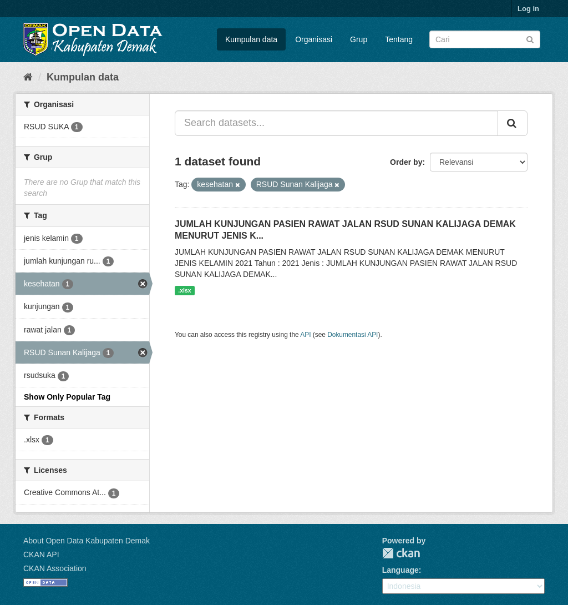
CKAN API (41, 554)
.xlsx (184, 290)
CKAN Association (55, 568)
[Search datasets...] (336, 123)
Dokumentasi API (352, 335)
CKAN (401, 553)
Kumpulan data (251, 39)
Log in (528, 8)
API (305, 335)
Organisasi (313, 39)
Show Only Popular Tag (67, 396)
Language (400, 570)
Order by (406, 162)
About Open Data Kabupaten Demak (86, 540)
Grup (358, 39)
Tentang (399, 39)
